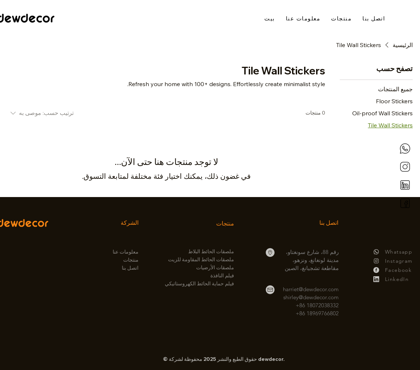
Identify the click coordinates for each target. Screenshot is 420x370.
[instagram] (405, 166)
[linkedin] (405, 185)
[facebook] (405, 203)
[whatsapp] (405, 148)
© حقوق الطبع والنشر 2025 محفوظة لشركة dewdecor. (224, 359)
